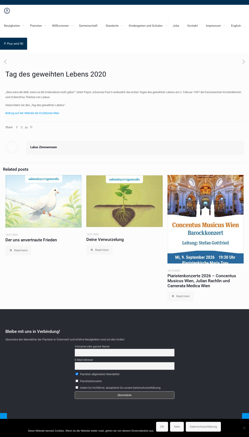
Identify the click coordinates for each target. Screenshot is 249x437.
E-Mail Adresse (84, 359)
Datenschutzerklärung (203, 426)
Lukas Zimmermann (43, 147)
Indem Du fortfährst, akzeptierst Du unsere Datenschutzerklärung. (118, 387)
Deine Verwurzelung (105, 239)
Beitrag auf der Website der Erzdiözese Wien (32, 113)
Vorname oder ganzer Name (92, 346)
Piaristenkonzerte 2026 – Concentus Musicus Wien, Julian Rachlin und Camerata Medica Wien (201, 280)
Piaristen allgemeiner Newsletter (98, 374)
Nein (177, 426)
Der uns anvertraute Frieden (31, 240)
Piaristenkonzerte (89, 381)
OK (162, 426)
